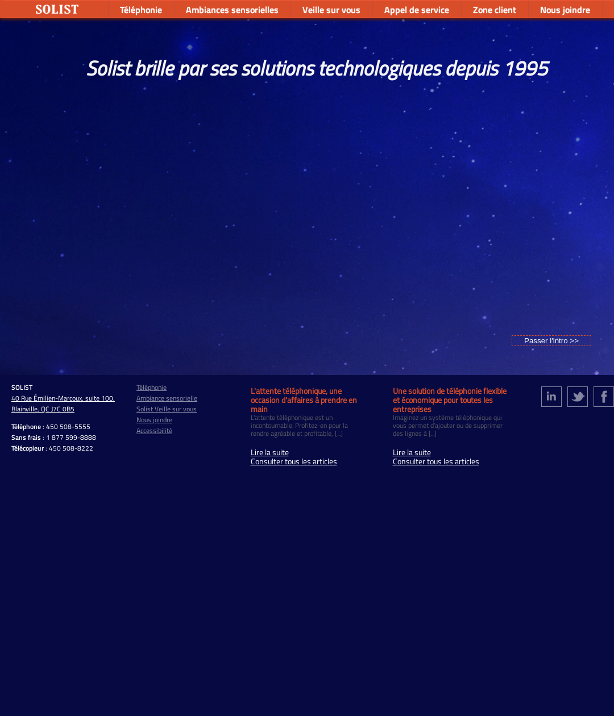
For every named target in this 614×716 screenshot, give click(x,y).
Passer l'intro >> (551, 340)
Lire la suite (270, 452)
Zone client (494, 9)
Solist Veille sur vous (166, 408)
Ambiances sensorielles (232, 9)
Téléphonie (141, 9)
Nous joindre (565, 9)
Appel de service (416, 9)
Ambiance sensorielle (166, 398)
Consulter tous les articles (294, 461)
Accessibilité (154, 430)
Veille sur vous (331, 9)
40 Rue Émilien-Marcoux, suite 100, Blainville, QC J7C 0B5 (63, 403)
